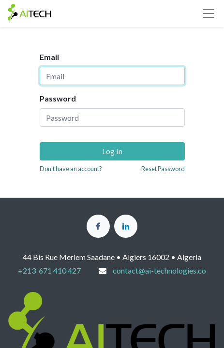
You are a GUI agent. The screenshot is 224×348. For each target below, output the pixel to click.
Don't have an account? (71, 169)
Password (58, 98)
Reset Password (163, 169)
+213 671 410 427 (49, 270)
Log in (112, 151)
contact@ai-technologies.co (159, 270)
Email (49, 56)
